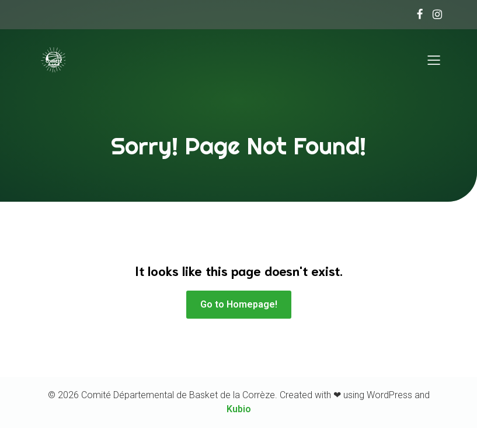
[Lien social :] (417, 14)
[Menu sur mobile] (434, 60)
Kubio (239, 409)
